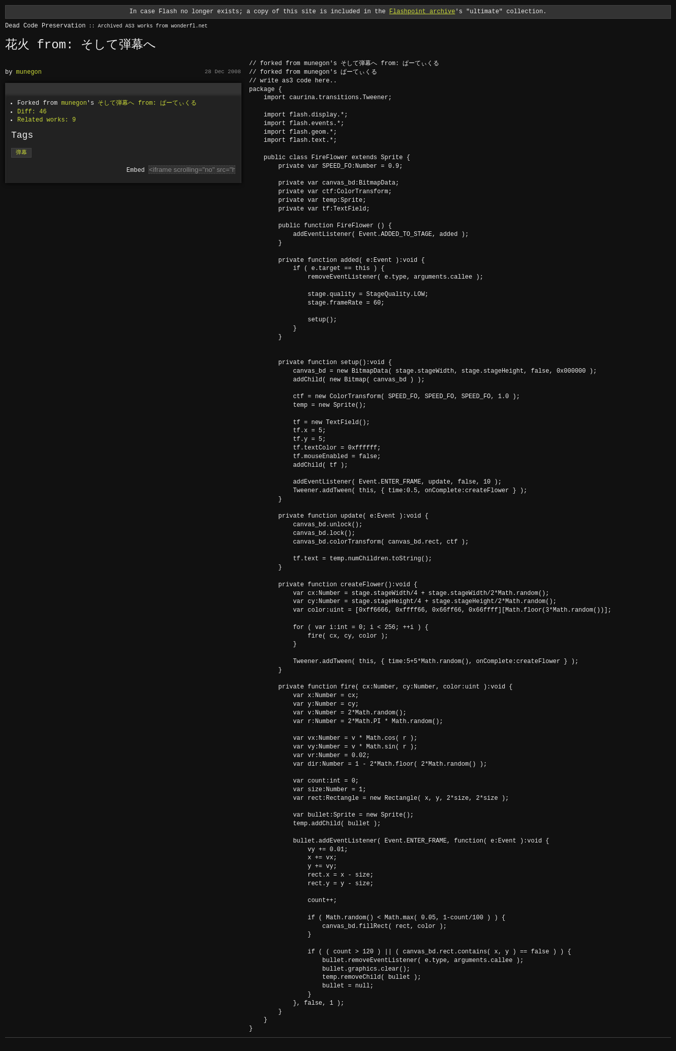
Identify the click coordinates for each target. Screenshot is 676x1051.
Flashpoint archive (422, 11)
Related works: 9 (46, 119)
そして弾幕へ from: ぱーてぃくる (147, 103)
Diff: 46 (32, 111)
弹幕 (21, 153)
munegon (29, 72)
